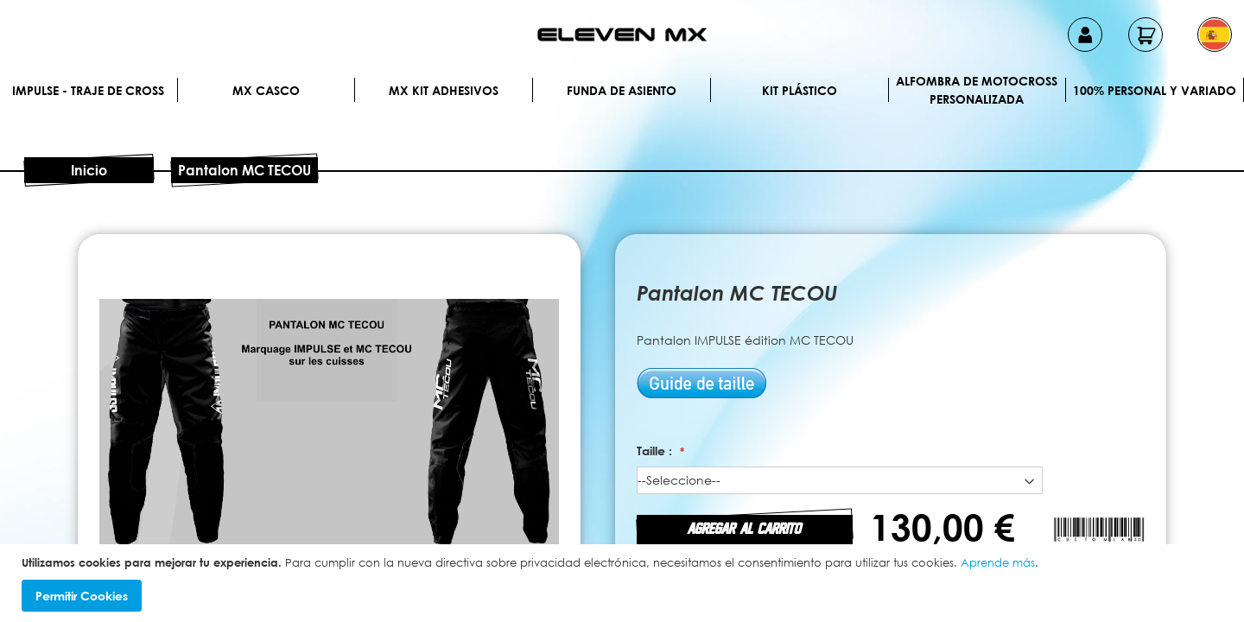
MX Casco (266, 90)
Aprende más (998, 562)
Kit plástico (799, 90)
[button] (1214, 34)
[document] (624, 583)
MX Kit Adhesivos (443, 90)
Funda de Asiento (621, 90)
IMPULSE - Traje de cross (88, 90)
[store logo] (622, 34)
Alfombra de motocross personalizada (976, 90)
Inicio (89, 170)
